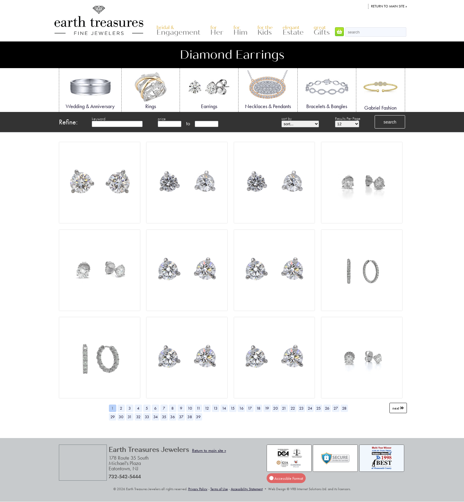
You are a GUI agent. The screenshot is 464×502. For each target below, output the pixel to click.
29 (112, 416)
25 (318, 408)
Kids (265, 31)
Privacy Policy (197, 489)
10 (190, 408)
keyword (98, 119)
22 (293, 408)
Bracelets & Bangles (326, 90)
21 (284, 408)
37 (181, 416)
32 (138, 416)
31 (130, 416)
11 (198, 408)
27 (336, 408)
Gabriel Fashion (380, 90)
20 (275, 408)
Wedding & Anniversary (90, 90)
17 (250, 408)
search (390, 122)
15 (233, 408)
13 (215, 408)
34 (155, 416)
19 (267, 408)
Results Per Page (347, 118)
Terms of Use (219, 489)
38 (189, 416)
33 (147, 416)
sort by (286, 118)
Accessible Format (286, 478)
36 (172, 416)
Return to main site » (389, 6)
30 (121, 416)
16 (241, 408)
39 (198, 416)
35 (164, 416)
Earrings (208, 90)
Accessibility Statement (247, 489)
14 (224, 408)
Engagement (178, 31)
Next (398, 408)
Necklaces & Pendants (268, 90)
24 (310, 408)
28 (344, 408)
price (162, 119)
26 (327, 408)
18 (258, 408)
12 (207, 408)
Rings (150, 90)
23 (301, 408)
